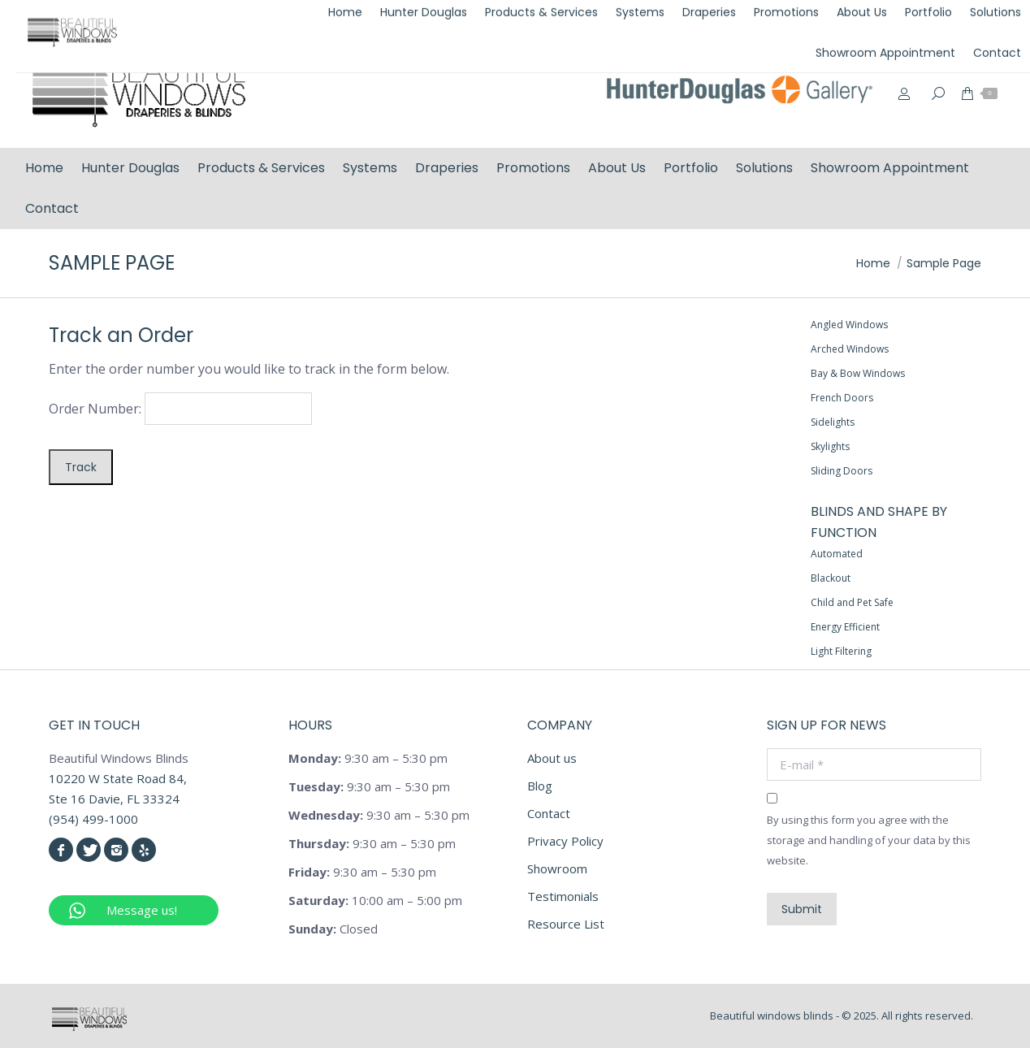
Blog (539, 785)
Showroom (557, 868)
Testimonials (563, 896)
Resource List (565, 924)
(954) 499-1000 (741, 19)
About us (552, 758)
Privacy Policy (565, 841)
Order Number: (95, 409)
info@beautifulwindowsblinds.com (907, 19)
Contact (548, 813)
